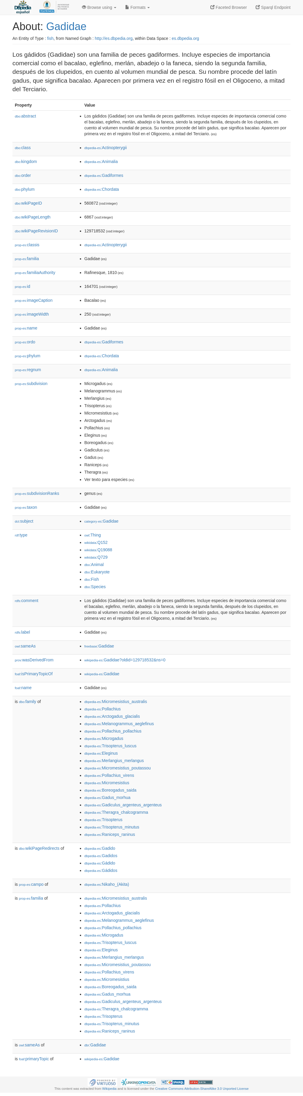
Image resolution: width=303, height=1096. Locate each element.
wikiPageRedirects (39, 848)
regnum (28, 369)
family (27, 701)
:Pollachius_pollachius (112, 731)
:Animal (94, 564)
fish (50, 38)
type (21, 535)
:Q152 (96, 542)
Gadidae (66, 26)
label (22, 632)
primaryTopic (34, 1058)
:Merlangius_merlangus (114, 760)
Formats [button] (137, 7)
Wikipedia (109, 1088)
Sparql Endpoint (273, 7)
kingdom (26, 161)
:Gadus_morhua (107, 797)
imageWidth (32, 314)
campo (31, 884)
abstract (25, 116)
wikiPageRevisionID (36, 231)
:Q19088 (98, 549)
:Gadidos (100, 855)
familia (27, 258)
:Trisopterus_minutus (111, 827)
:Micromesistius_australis (115, 701)
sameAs (25, 646)
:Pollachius (102, 709)
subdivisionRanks (37, 493)
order (23, 175)
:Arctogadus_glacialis (112, 716)
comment (26, 600)
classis (27, 244)
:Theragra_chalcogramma (116, 812)
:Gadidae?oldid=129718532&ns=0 (124, 660)
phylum (25, 189)
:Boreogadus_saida (110, 790)
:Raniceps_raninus (109, 834)
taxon (26, 507)
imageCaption (33, 300)
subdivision (31, 383)
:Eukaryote (97, 572)
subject (24, 521)
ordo (25, 342)
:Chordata (101, 189)
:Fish (91, 579)
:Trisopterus (103, 819)
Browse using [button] (99, 7)
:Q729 (96, 557)
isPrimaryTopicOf (34, 673)
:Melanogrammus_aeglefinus (119, 723)
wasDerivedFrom (34, 660)
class (23, 147)
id (22, 286)
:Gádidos (100, 870)
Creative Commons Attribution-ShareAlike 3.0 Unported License (202, 1088)
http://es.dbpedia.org (114, 38)
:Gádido (99, 863)
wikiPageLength (33, 217)
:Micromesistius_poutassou (117, 768)
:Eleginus (101, 753)
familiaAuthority (35, 272)
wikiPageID (28, 203)
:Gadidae (101, 521)
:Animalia (101, 161)
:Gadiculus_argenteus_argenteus (123, 805)
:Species (95, 586)
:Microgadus (103, 738)
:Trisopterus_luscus (110, 745)
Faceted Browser (228, 7)
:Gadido (99, 848)
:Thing (92, 535)
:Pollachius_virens (109, 775)
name (26, 328)
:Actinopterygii (105, 147)
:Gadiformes (103, 175)
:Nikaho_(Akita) (106, 884)
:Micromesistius (106, 782)
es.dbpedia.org (185, 38)
